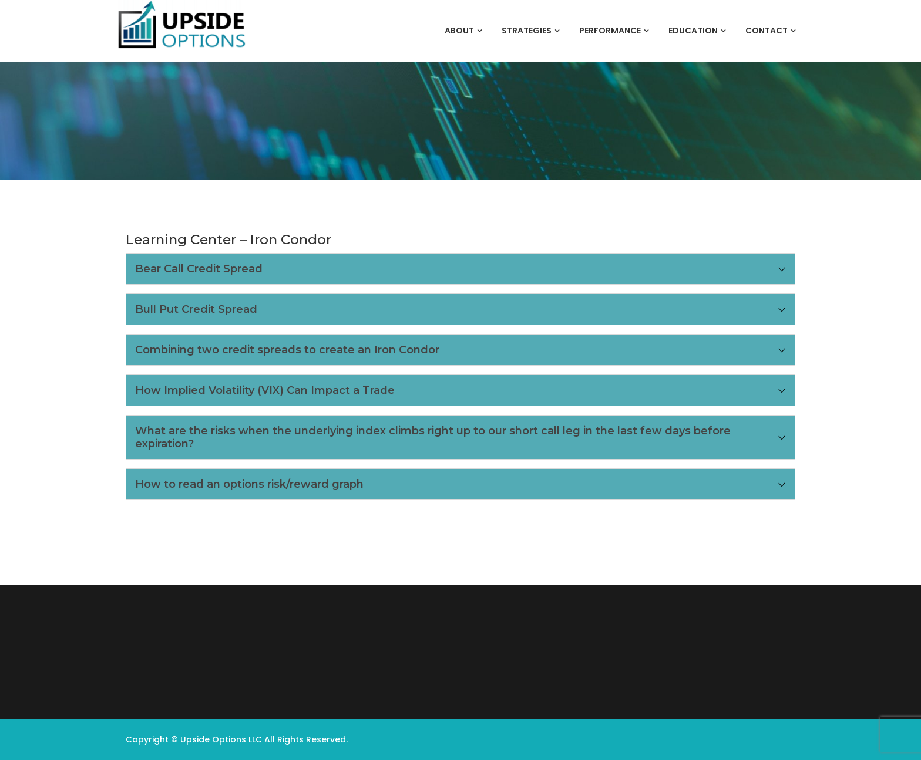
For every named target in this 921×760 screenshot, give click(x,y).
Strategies (527, 30)
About (459, 30)
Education (693, 30)
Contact (766, 30)
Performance (610, 30)
